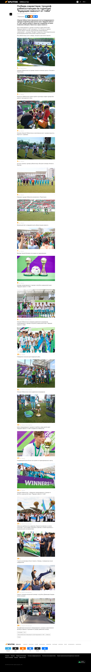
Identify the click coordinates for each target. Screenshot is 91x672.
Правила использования (21, 655)
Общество (48, 644)
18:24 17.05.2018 (20, 13)
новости (25, 644)
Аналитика (78, 644)
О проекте (7, 655)
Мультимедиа (20, 632)
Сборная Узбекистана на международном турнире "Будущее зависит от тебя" (31, 634)
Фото (25, 632)
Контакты (13, 655)
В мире (36, 644)
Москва (19, 637)
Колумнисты (71, 644)
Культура (60, 644)
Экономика (42, 644)
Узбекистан (48, 634)
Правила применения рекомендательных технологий (68, 655)
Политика (31, 644)
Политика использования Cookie (49, 655)
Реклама (16, 657)
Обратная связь (22, 657)
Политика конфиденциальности (34, 655)
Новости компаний (9, 657)
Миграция (54, 644)
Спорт (65, 644)
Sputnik (22, 68)
